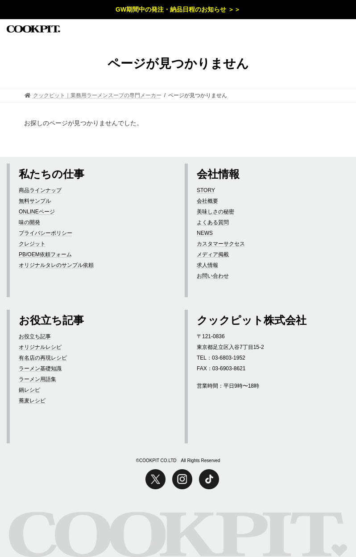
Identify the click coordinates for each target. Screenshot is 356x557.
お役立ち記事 (35, 336)
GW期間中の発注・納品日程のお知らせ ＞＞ (178, 9)
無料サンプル (35, 201)
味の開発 (29, 222)
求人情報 (207, 265)
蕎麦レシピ (32, 400)
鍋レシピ (29, 390)
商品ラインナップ (40, 190)
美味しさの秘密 (215, 212)
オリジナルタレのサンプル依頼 (56, 265)
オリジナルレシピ (40, 347)
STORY (206, 190)
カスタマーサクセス (221, 244)
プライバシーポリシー (45, 233)
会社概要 (207, 201)
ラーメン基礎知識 (40, 368)
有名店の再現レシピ (43, 358)
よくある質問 (213, 222)
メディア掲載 (213, 254)
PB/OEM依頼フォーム (45, 254)
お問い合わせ (213, 276)
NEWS (205, 233)
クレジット (32, 244)
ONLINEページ (37, 212)
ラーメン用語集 (37, 379)
